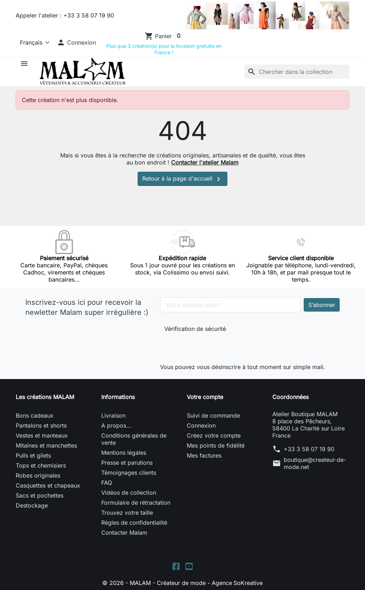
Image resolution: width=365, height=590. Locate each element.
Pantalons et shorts (41, 425)
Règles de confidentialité (134, 522)
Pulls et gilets (33, 455)
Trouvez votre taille (127, 512)
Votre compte (205, 396)
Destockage (32, 505)
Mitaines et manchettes (46, 445)
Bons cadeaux (34, 415)
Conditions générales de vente (133, 439)
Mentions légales (123, 452)
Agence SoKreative (237, 582)
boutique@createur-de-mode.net (315, 463)
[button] (76, 42)
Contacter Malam (124, 532)
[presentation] (212, 346)
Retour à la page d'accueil (182, 179)
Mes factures (204, 455)
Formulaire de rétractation (135, 502)
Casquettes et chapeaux (48, 485)
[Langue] (33, 42)
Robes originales (38, 475)
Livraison (113, 415)
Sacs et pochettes (39, 495)
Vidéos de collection (128, 492)
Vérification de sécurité (195, 328)
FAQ (106, 482)
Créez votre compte (214, 435)
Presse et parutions (127, 462)
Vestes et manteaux (42, 435)
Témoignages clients (128, 472)
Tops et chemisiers (41, 465)
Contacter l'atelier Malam (204, 162)
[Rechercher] (297, 72)
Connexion (201, 425)
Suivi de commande (213, 415)
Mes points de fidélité (216, 445)
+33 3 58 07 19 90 (309, 449)
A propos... (116, 425)
